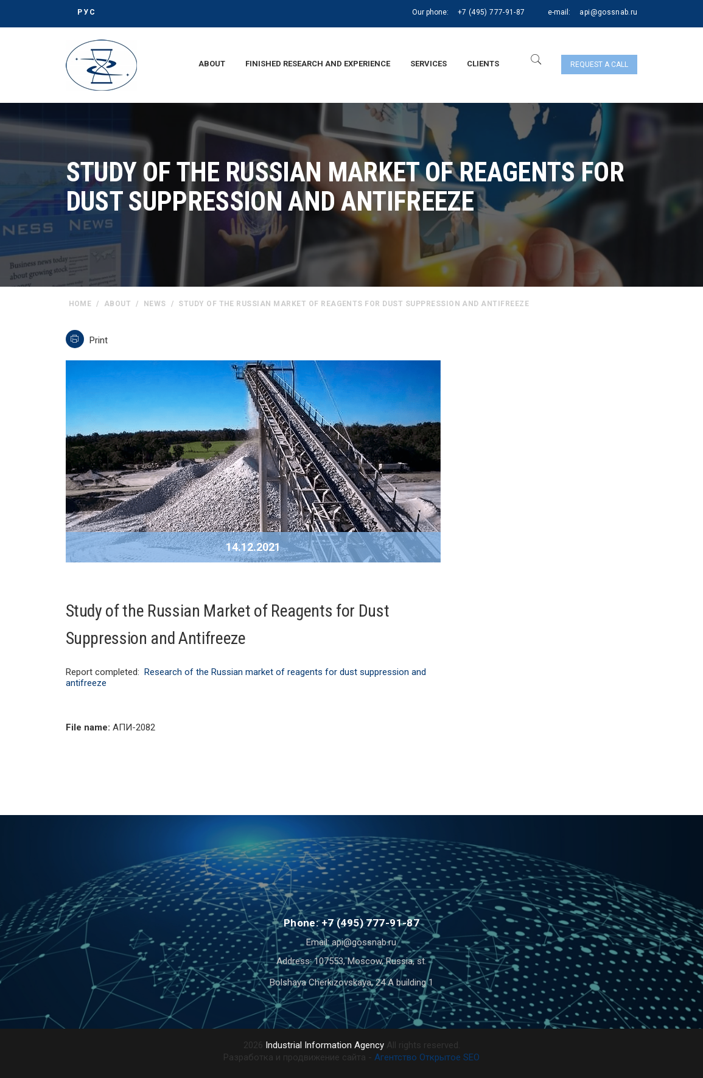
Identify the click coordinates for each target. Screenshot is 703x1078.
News (155, 303)
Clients (483, 63)
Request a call (599, 64)
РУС (86, 12)
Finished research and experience (317, 63)
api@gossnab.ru (608, 12)
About (211, 63)
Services (428, 63)
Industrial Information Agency (324, 1045)
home (80, 303)
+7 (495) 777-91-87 (491, 12)
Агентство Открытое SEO (427, 1057)
